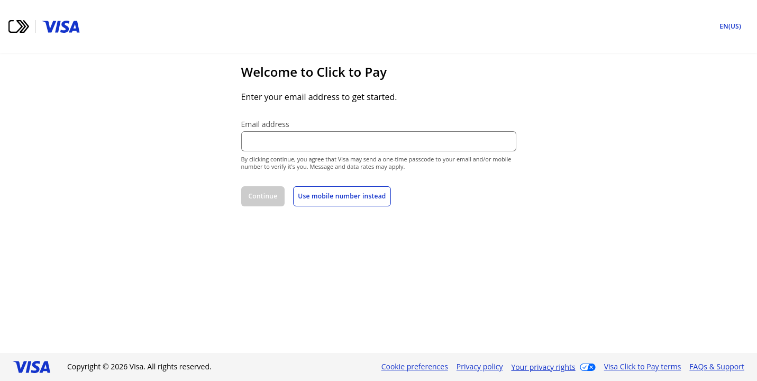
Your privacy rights (543, 367)
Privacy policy (480, 366)
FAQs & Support (716, 366)
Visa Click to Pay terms (642, 366)
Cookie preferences (414, 366)
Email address (265, 124)
